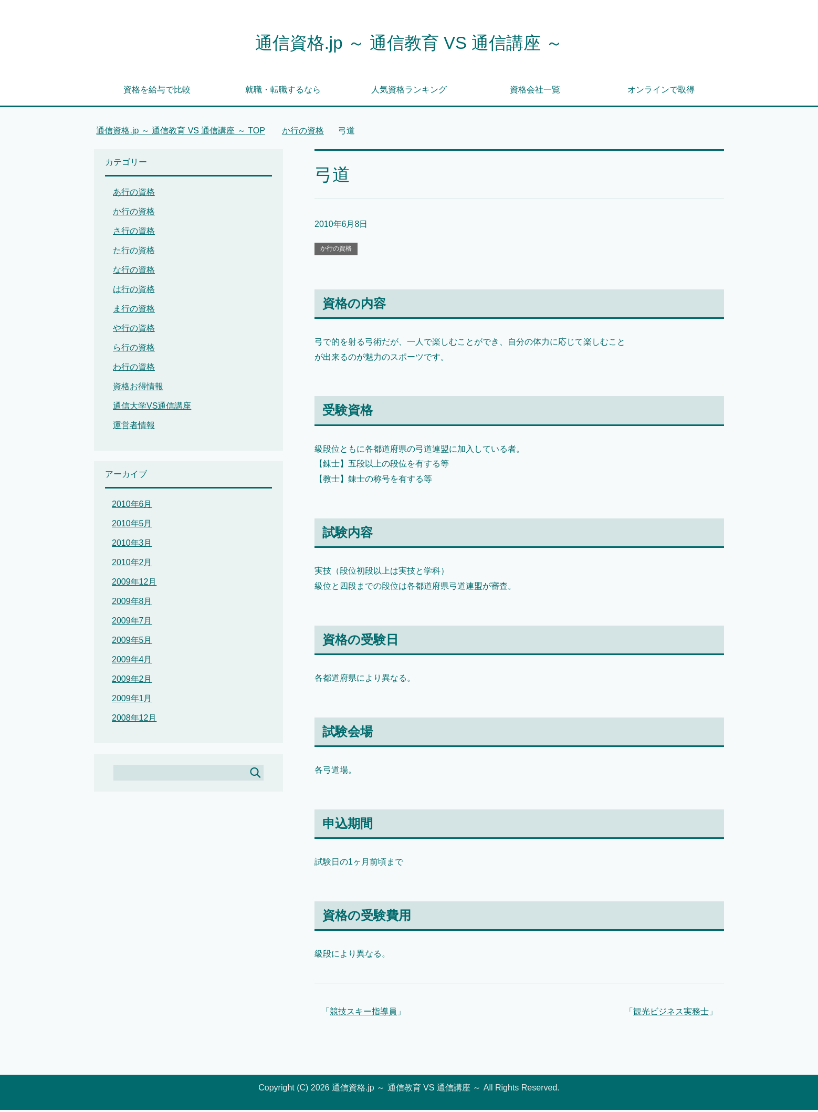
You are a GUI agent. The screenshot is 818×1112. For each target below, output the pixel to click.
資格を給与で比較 (157, 91)
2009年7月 (132, 622)
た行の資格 (134, 252)
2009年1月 (132, 700)
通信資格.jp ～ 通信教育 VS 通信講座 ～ (409, 44)
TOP (180, 132)
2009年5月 (132, 642)
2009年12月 (134, 583)
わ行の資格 (134, 369)
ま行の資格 (134, 310)
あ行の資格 (134, 194)
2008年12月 (134, 719)
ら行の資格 (134, 349)
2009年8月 (132, 603)
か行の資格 (336, 250)
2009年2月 (132, 681)
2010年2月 (132, 564)
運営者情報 (134, 427)
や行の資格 (134, 330)
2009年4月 (132, 661)
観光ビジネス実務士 (671, 1013)
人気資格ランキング (409, 91)
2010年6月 (132, 506)
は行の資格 (134, 291)
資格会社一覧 (535, 91)
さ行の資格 (134, 232)
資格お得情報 (138, 388)
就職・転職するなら (283, 91)
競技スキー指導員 (363, 1013)
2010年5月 (132, 525)
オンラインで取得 (661, 91)
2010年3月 (132, 545)
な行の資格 (134, 271)
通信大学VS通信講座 (152, 407)
